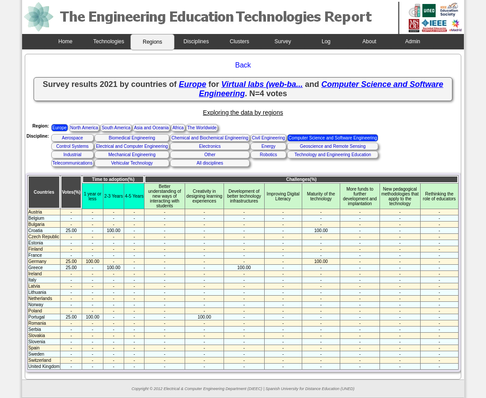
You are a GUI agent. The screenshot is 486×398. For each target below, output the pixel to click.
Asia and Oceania (151, 127)
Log (326, 41)
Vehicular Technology (131, 163)
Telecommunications (73, 163)
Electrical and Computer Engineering (132, 146)
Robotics (268, 154)
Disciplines (196, 41)
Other (210, 154)
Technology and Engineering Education (332, 154)
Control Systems (72, 146)
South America (116, 127)
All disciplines (210, 163)
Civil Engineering (268, 137)
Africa (178, 127)
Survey (282, 41)
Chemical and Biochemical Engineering (209, 137)
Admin (412, 41)
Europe (60, 127)
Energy (269, 146)
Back (243, 65)
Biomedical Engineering (132, 137)
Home (65, 41)
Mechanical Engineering (132, 154)
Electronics (210, 146)
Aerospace (72, 137)
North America (84, 127)
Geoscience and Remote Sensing (333, 146)
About (369, 41)
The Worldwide (202, 127)
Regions (152, 42)
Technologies (108, 41)
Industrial (73, 154)
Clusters (239, 41)
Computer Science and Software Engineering (333, 137)
